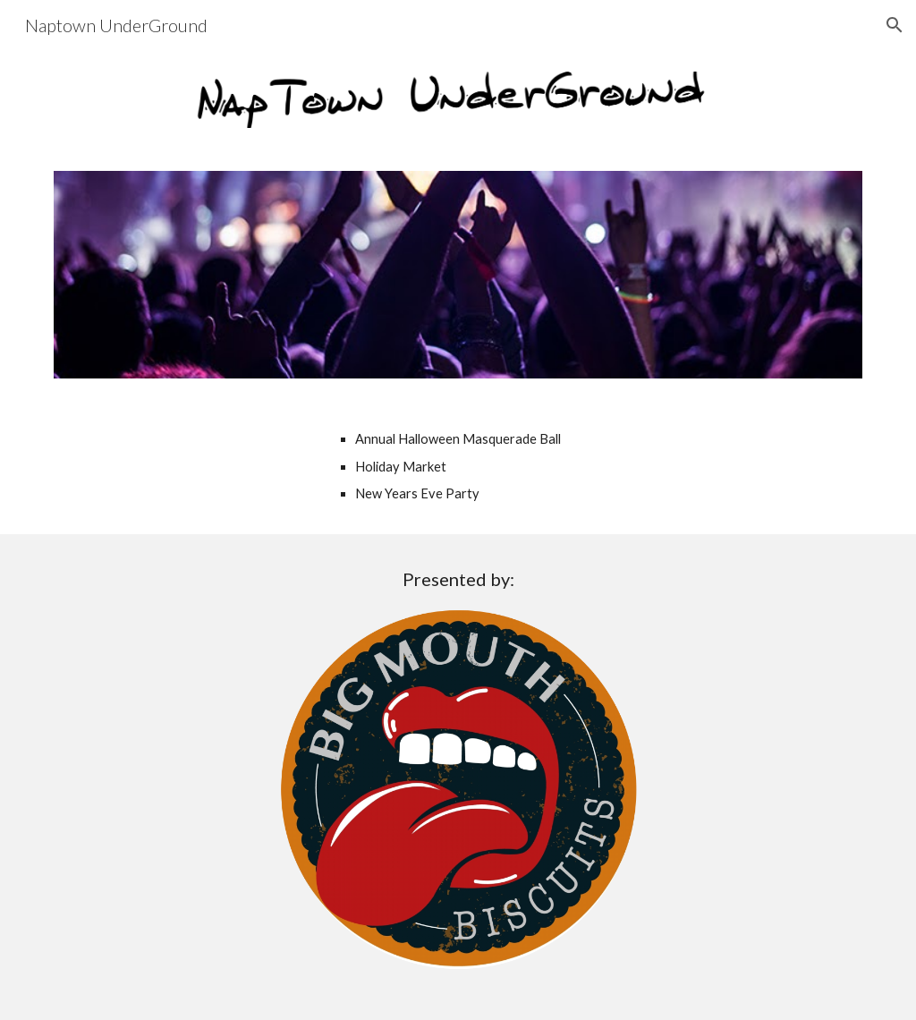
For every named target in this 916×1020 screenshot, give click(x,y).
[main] (527, 466)
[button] (894, 25)
